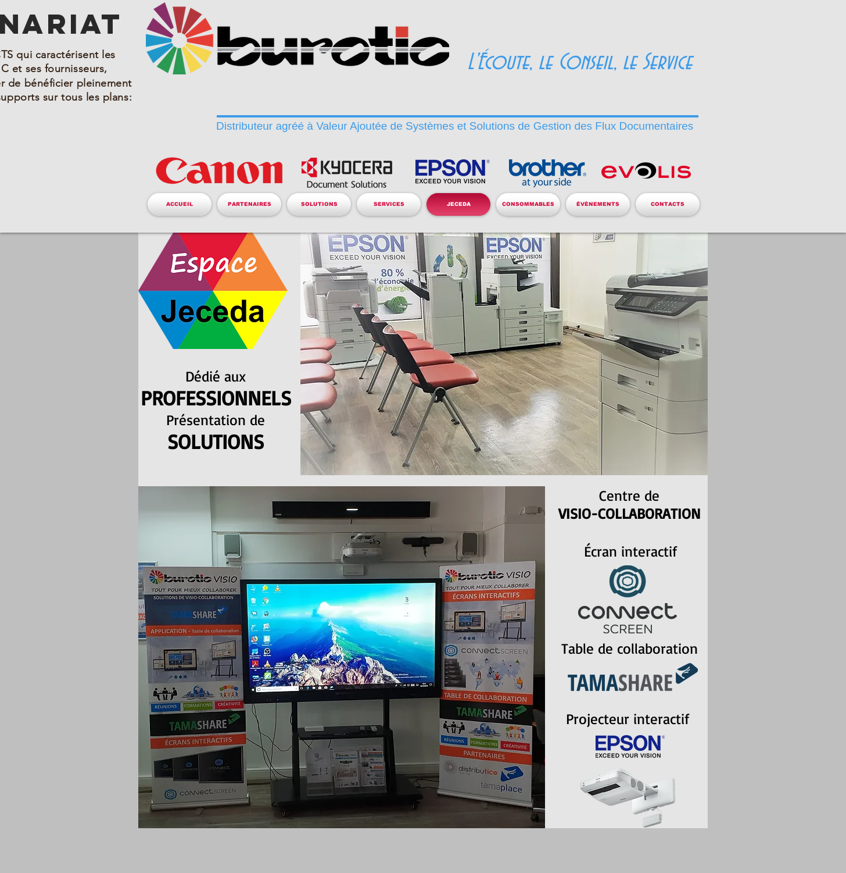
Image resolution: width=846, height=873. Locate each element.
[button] (249, 204)
